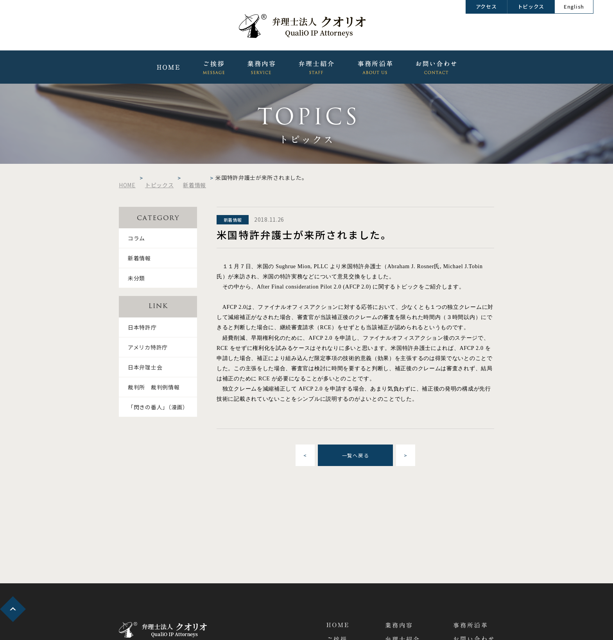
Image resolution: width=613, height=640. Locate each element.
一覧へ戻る (355, 455)
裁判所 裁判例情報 (153, 387)
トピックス (531, 6)
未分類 (136, 278)
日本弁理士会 (145, 367)
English (574, 6)
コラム (136, 238)
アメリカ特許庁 (148, 347)
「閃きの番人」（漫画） (158, 407)
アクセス (486, 6)
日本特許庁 (142, 327)
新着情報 (139, 258)
